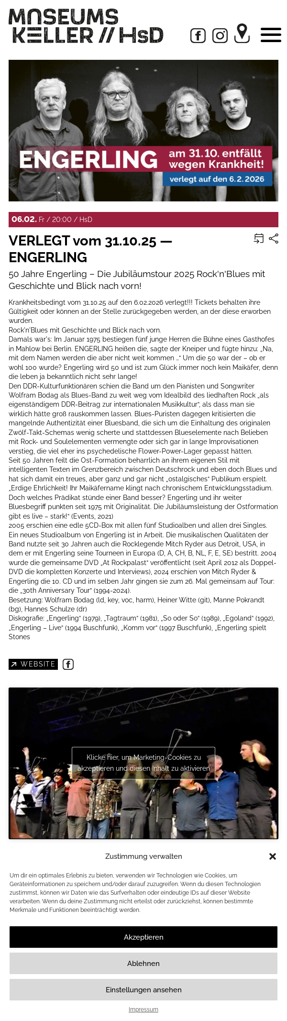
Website (37, 664)
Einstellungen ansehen (144, 990)
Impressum (143, 1009)
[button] (272, 856)
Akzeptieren (144, 937)
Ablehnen (143, 963)
